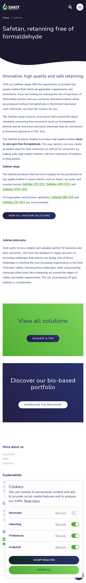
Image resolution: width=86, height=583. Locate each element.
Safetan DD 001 (14, 202)
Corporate (9, 454)
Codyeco (8, 463)
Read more (32, 501)
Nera (6, 459)
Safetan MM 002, (58, 184)
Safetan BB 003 (62, 197)
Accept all (44, 570)
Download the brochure (43, 404)
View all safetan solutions (29, 215)
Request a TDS (43, 338)
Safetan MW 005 (15, 189)
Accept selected (44, 560)
